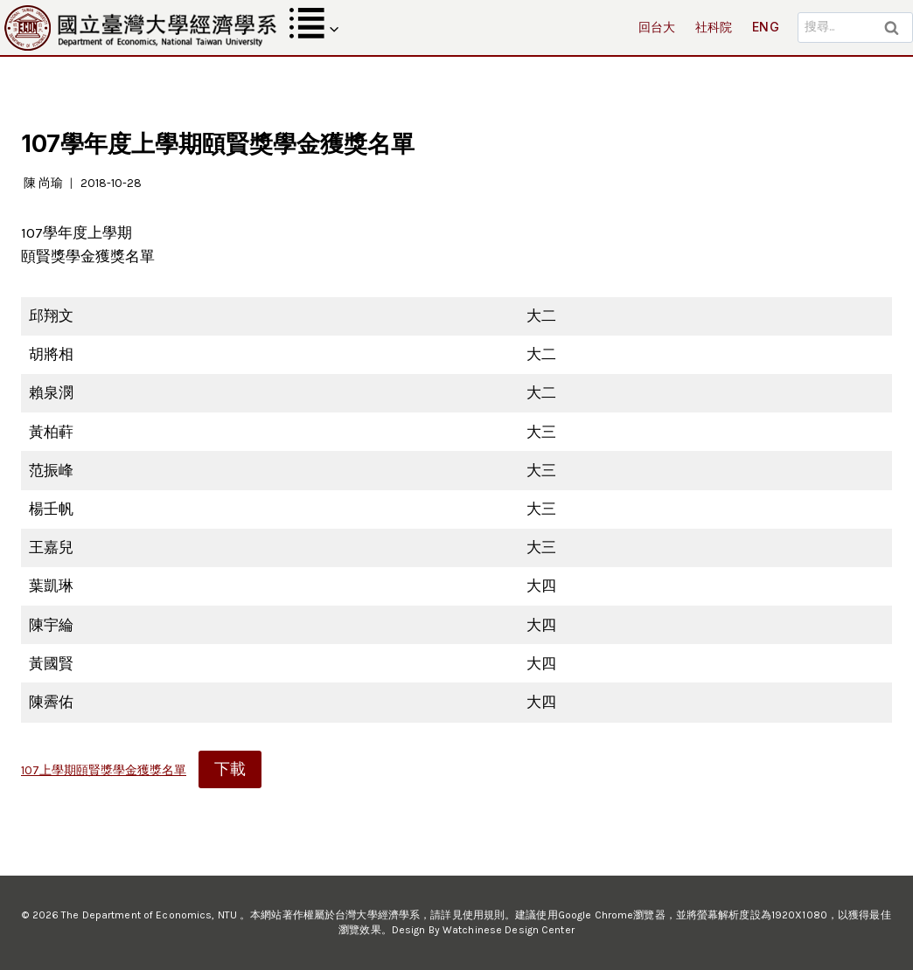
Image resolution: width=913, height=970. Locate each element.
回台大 (657, 26)
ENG (765, 26)
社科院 (714, 26)
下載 (230, 769)
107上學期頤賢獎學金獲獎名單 (103, 770)
